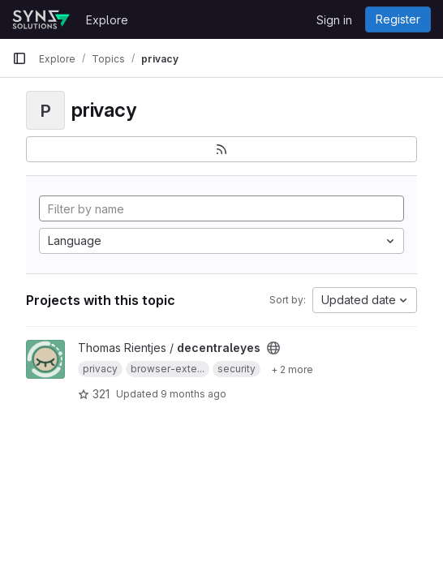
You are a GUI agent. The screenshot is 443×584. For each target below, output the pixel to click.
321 (94, 394)
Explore (107, 20)
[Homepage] (41, 19)
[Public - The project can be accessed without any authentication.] (273, 347)
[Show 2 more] (292, 369)
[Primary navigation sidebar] (19, 58)
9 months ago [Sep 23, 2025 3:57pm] (193, 394)
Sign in (334, 20)
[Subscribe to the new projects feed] (221, 149)
